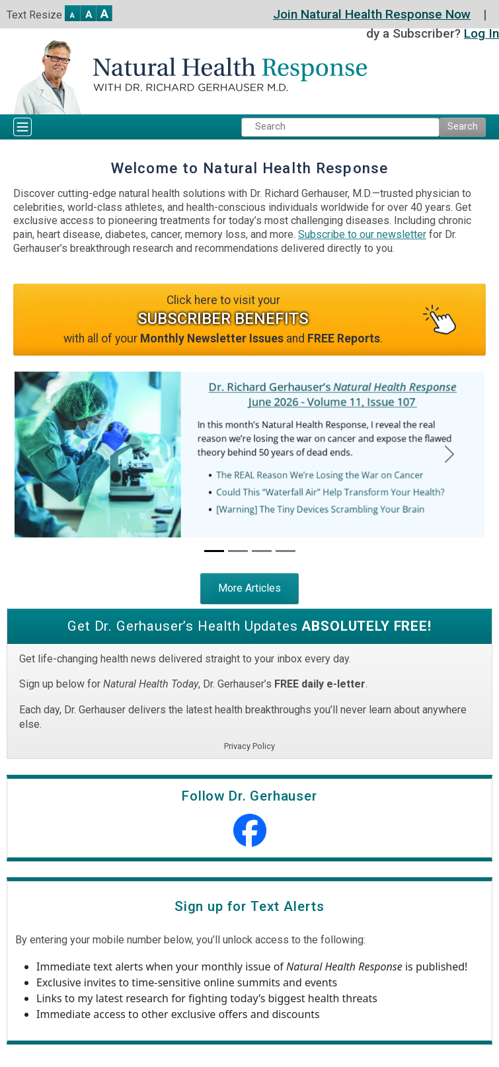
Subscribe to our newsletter (362, 234)
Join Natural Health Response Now (372, 14)
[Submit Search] (463, 127)
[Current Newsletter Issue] (214, 551)
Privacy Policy (249, 746)
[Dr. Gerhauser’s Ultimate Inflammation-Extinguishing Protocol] (262, 551)
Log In (481, 33)
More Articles (249, 588)
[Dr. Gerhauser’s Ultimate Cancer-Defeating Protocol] (285, 551)
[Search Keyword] (340, 127)
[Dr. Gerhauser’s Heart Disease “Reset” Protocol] (238, 551)
